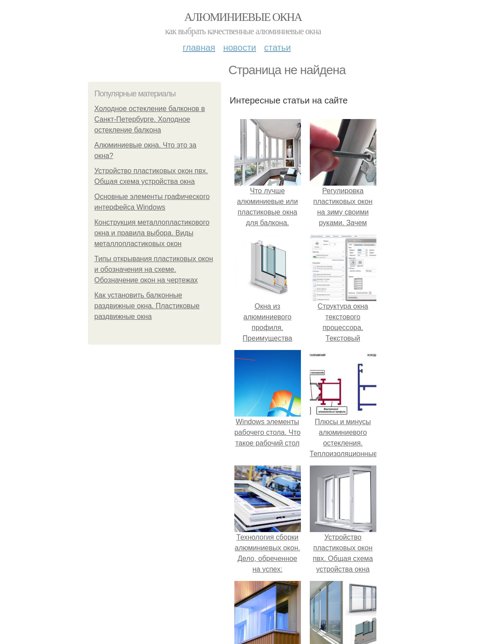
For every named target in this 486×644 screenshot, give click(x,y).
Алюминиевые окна (242, 17)
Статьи (277, 47)
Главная (199, 47)
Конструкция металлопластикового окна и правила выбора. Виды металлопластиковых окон (152, 233)
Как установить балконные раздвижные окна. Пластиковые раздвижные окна (147, 305)
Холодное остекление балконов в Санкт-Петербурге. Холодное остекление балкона (150, 119)
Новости (239, 47)
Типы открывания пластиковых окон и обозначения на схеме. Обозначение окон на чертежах (154, 269)
